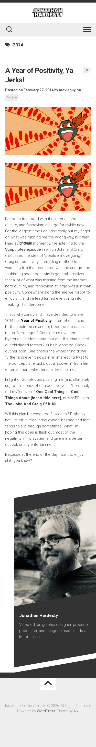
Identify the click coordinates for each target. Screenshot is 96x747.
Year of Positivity (36, 320)
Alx (75, 711)
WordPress (46, 711)
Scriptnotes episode (23, 249)
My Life (12, 97)
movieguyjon (70, 90)
